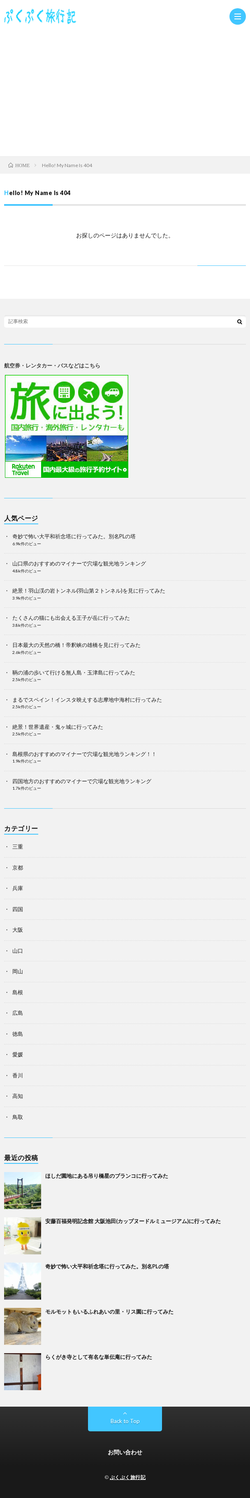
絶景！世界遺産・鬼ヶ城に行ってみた (57, 726)
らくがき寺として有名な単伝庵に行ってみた (98, 1357)
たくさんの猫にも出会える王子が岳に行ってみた (71, 617)
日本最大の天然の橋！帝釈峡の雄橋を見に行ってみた (76, 645)
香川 (17, 1075)
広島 (17, 1013)
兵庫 (17, 888)
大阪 (17, 929)
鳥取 (17, 1117)
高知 (17, 1096)
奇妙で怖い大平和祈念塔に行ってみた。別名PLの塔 (74, 536)
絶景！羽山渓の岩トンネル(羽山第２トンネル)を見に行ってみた (88, 590)
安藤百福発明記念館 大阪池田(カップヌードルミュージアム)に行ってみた (133, 1221)
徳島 (17, 1033)
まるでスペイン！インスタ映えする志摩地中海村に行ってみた (87, 699)
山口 (17, 950)
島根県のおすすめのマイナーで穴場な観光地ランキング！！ (84, 754)
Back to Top (125, 1421)
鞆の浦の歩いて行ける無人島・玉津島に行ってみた (73, 672)
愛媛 (17, 1054)
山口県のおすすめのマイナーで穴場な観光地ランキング (79, 563)
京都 (17, 867)
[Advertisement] (125, 90)
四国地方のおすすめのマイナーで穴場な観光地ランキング (81, 781)
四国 (17, 909)
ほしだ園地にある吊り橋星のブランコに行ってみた (106, 1175)
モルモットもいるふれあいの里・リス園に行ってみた (109, 1311)
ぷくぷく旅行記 (128, 1477)
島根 (17, 992)
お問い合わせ (125, 1452)
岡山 (17, 971)
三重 (17, 846)
